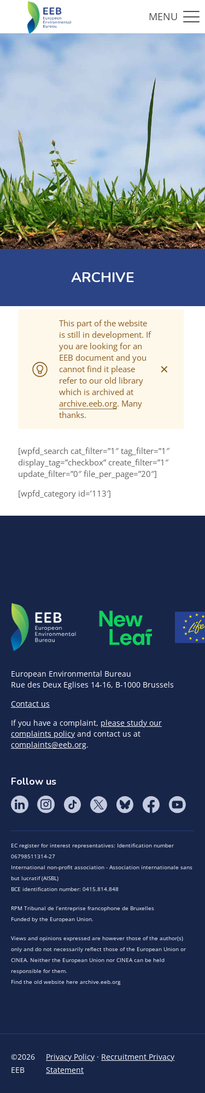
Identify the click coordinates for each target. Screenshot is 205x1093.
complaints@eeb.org (48, 744)
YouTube (177, 804)
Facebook (151, 804)
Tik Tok (72, 804)
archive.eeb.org (88, 403)
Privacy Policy (70, 1057)
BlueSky (124, 804)
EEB (44, 627)
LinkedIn (19, 804)
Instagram (46, 804)
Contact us (30, 703)
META (125, 628)
